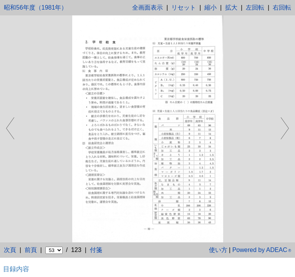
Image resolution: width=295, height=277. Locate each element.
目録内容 (16, 269)
